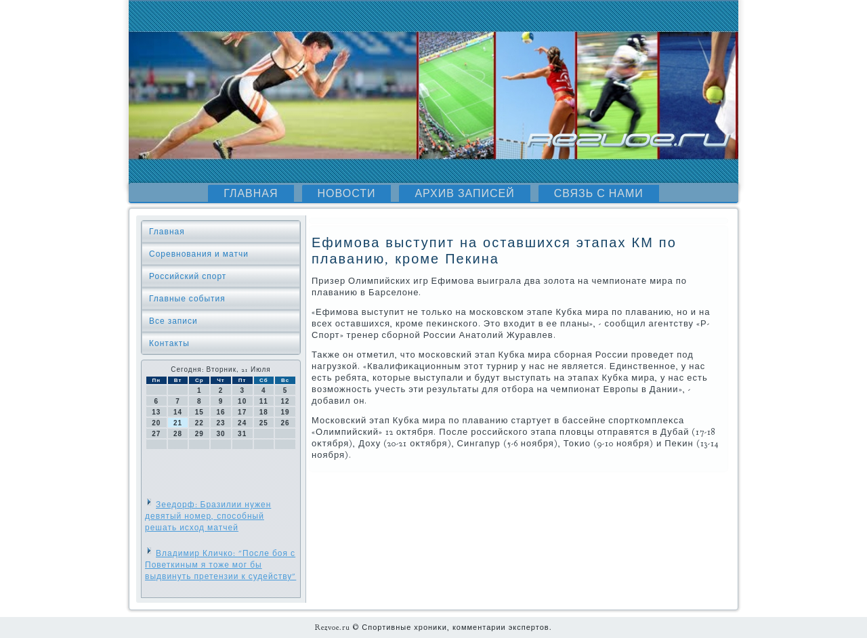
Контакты (169, 343)
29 (199, 434)
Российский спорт (187, 276)
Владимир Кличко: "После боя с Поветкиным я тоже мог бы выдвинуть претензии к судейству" (220, 565)
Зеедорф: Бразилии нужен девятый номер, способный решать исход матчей (208, 516)
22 (199, 423)
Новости (347, 193)
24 (242, 423)
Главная (251, 193)
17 (242, 412)
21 (177, 423)
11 (263, 401)
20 (156, 423)
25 (263, 423)
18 (263, 412)
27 (156, 434)
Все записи (173, 321)
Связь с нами (598, 193)
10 (242, 401)
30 (220, 434)
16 (220, 412)
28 (177, 434)
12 (285, 401)
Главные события (187, 298)
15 (199, 412)
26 (285, 423)
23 (220, 423)
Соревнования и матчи (199, 254)
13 (156, 412)
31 (242, 434)
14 (177, 412)
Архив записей (464, 193)
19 (285, 412)
